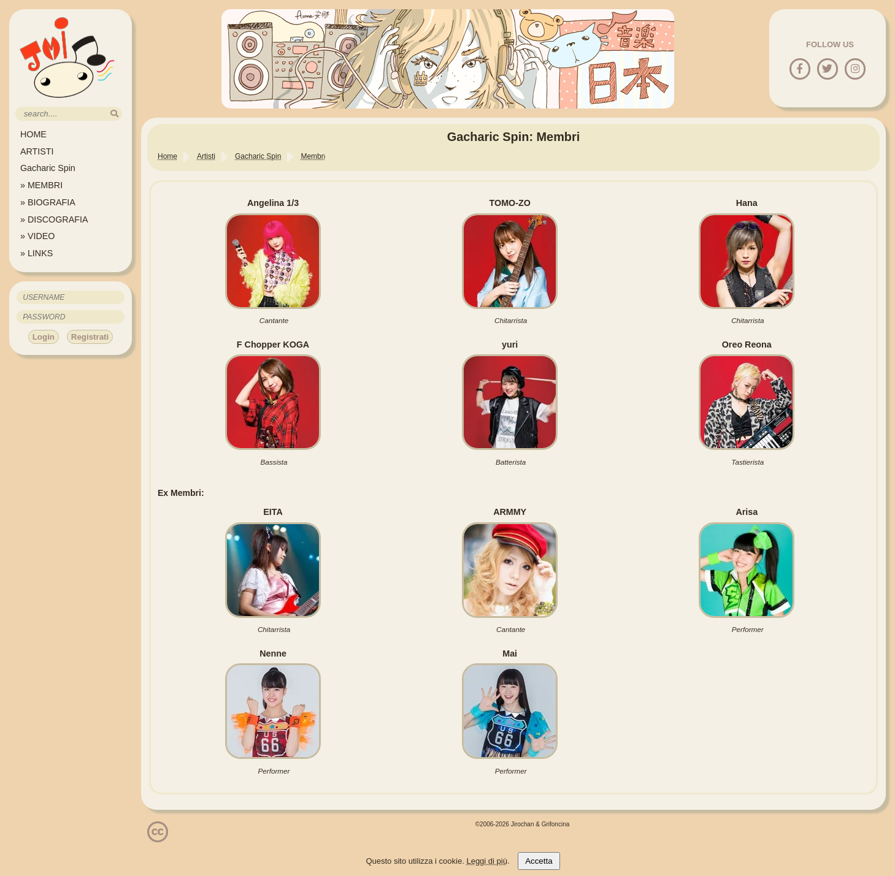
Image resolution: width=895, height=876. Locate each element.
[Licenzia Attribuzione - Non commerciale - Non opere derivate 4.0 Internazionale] (157, 837)
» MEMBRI (41, 185)
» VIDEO (37, 236)
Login (44, 336)
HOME (33, 134)
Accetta (538, 861)
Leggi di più (486, 861)
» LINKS (36, 253)
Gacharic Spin (47, 168)
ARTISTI (37, 151)
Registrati (90, 336)
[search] (114, 114)
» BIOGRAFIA (47, 202)
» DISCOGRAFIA (54, 219)
